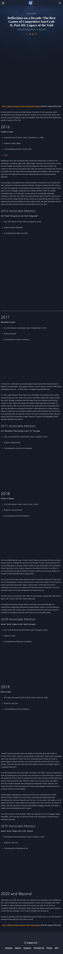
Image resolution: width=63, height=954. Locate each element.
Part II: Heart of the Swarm (30, 47)
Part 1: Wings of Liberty (11, 47)
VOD (5, 96)
